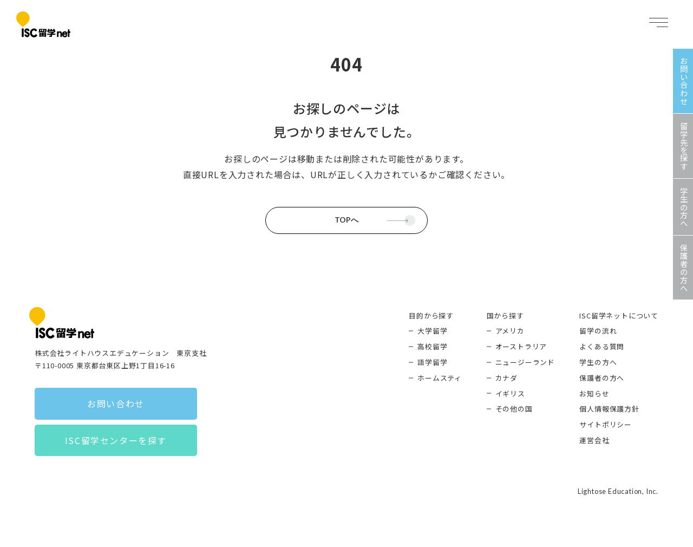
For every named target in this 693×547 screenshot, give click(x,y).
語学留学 (432, 362)
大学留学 (432, 330)
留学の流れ (598, 330)
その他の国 (514, 408)
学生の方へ (598, 362)
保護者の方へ (601, 378)
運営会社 (594, 440)
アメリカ (510, 330)
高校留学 (432, 346)
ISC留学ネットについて (618, 315)
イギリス (510, 393)
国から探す (505, 315)
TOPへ (346, 220)
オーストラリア (521, 346)
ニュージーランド (525, 362)
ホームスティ (439, 378)
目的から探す (431, 315)
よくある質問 (601, 346)
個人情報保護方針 (609, 408)
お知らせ (594, 393)
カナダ (506, 378)
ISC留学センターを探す (116, 440)
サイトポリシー (605, 424)
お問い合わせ (116, 403)
